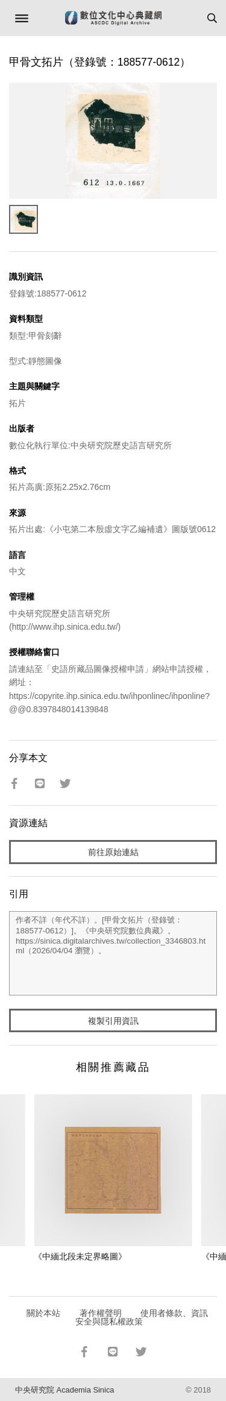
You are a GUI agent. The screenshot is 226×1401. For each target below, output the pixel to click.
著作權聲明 (101, 1313)
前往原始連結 (113, 852)
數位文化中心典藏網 (113, 18)
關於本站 (43, 1313)
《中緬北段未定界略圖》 (80, 1256)
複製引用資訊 (113, 1021)
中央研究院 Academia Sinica (64, 1389)
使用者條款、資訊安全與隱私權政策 (142, 1317)
